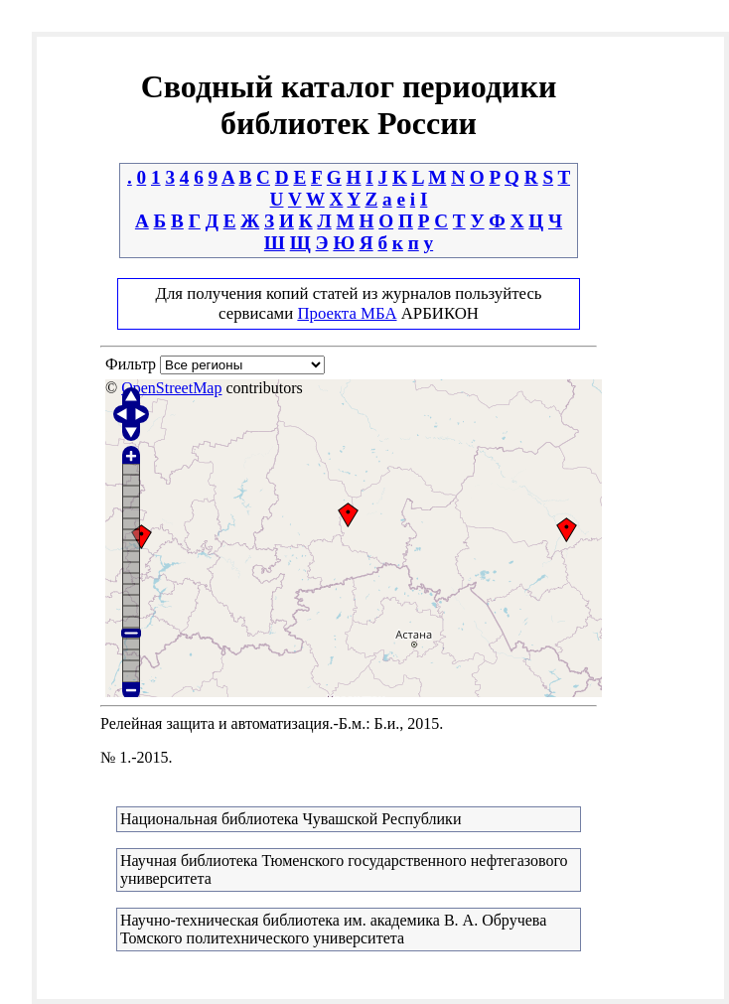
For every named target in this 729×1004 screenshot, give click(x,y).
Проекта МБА (346, 313)
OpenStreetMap (171, 387)
